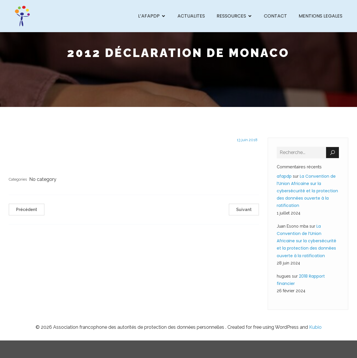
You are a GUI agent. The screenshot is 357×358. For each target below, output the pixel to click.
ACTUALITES (191, 16)
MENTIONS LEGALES (320, 16)
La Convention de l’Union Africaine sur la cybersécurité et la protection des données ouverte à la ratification (307, 191)
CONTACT (275, 16)
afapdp (284, 176)
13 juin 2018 (247, 140)
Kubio (315, 327)
